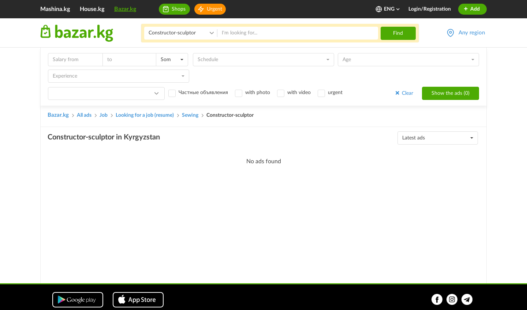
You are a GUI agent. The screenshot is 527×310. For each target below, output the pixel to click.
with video (299, 92)
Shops (179, 9)
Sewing (190, 115)
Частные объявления (203, 92)
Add (471, 9)
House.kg (92, 9)
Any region (472, 33)
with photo (257, 92)
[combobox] (172, 59)
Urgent (214, 9)
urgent (335, 92)
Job (104, 115)
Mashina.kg (55, 9)
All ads (84, 115)
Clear (403, 93)
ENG (392, 9)
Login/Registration (429, 9)
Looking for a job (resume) (145, 115)
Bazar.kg (125, 9)
